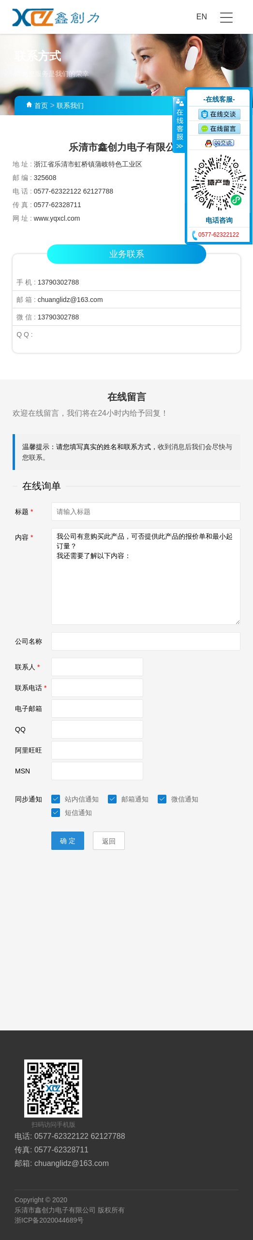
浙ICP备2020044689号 (49, 1220)
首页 (41, 105)
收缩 (179, 124)
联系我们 (70, 105)
